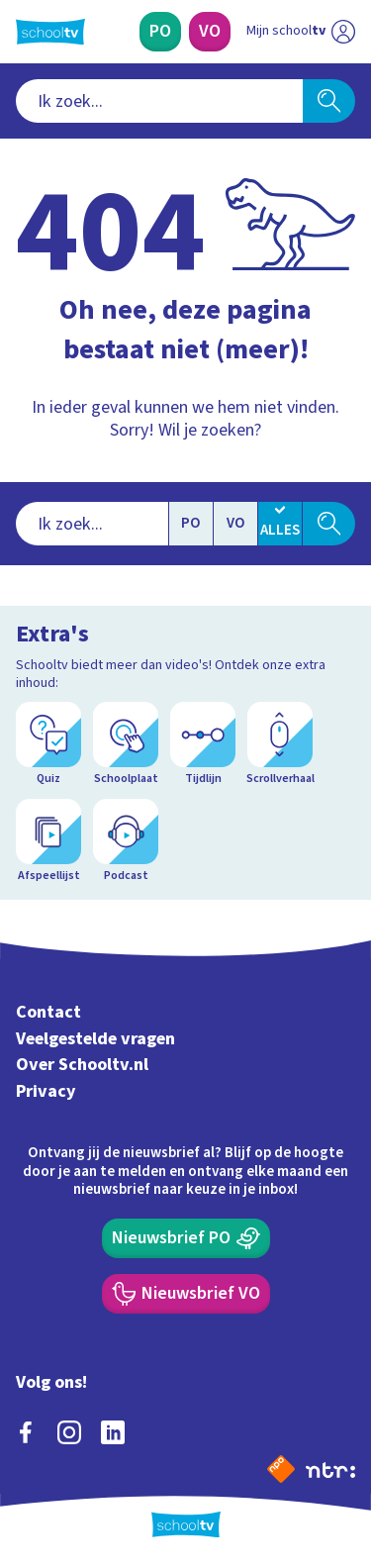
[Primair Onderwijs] (160, 31)
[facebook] (25, 1432)
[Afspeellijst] (48, 841)
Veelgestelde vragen (95, 1039)
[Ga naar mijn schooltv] (300, 31)
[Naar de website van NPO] (281, 1469)
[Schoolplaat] (125, 744)
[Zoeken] (329, 101)
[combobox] (159, 101)
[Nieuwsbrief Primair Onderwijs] (186, 1238)
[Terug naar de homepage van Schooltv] (50, 32)
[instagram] (69, 1432)
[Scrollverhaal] (280, 744)
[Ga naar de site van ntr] (330, 1469)
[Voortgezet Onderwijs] (210, 31)
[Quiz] (48, 744)
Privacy (46, 1091)
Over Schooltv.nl (82, 1064)
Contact (48, 1012)
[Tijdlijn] (202, 744)
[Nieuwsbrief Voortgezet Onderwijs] (186, 1294)
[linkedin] (113, 1432)
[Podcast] (125, 841)
